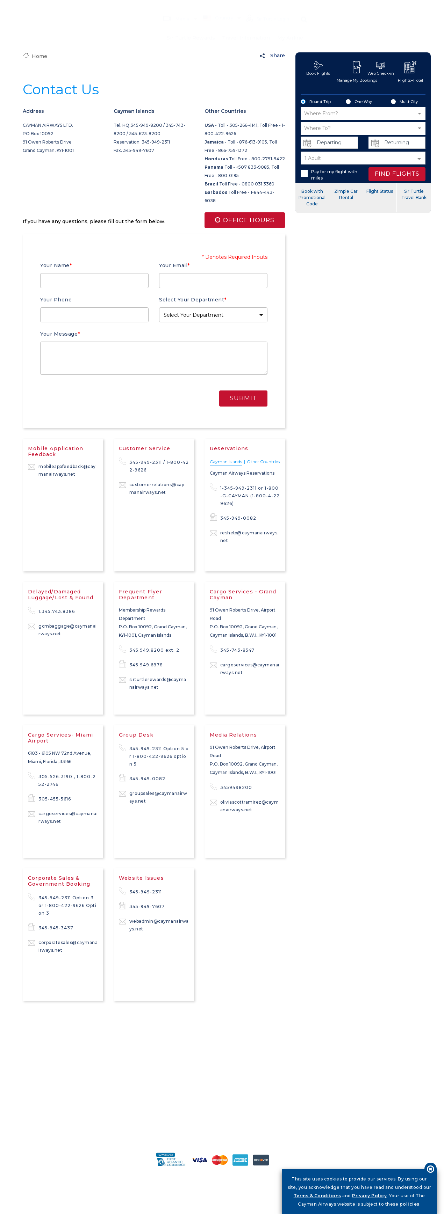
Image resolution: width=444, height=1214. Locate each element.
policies (410, 1204)
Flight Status (379, 191)
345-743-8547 (232, 649)
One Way (359, 102)
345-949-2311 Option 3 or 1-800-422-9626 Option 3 (62, 905)
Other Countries (263, 462)
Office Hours (244, 221)
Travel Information (246, 28)
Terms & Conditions (317, 1195)
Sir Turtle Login (265, 8)
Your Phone (56, 299)
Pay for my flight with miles (329, 175)
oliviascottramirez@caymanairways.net (244, 805)
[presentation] (155, 397)
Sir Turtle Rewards (190, 28)
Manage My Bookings (357, 72)
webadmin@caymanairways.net (154, 924)
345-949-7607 (142, 906)
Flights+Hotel (410, 72)
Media (172, 8)
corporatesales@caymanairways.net (63, 946)
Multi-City (404, 102)
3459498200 (231, 787)
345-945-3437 (50, 927)
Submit (243, 398)
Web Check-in (380, 68)
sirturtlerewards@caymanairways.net (152, 683)
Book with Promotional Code (312, 197)
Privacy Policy (369, 1195)
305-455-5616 (49, 798)
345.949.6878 (141, 664)
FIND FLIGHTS (397, 173)
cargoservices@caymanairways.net (244, 668)
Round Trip (316, 102)
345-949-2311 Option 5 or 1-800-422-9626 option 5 (154, 756)
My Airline (290, 28)
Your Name (56, 265)
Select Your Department (193, 299)
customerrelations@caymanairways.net (152, 488)
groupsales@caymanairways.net (153, 797)
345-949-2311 (140, 891)
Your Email (174, 265)
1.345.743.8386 (51, 611)
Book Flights (318, 68)
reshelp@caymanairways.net (244, 536)
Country (214, 7)
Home (35, 56)
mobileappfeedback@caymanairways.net (62, 470)
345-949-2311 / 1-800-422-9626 (154, 466)
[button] (213, 314)
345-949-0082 (233, 517)
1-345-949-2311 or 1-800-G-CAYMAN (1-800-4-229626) (245, 495)
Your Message (60, 333)
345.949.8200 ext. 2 (149, 649)
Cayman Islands (226, 462)
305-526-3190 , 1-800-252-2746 (62, 780)
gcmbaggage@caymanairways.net (62, 629)
